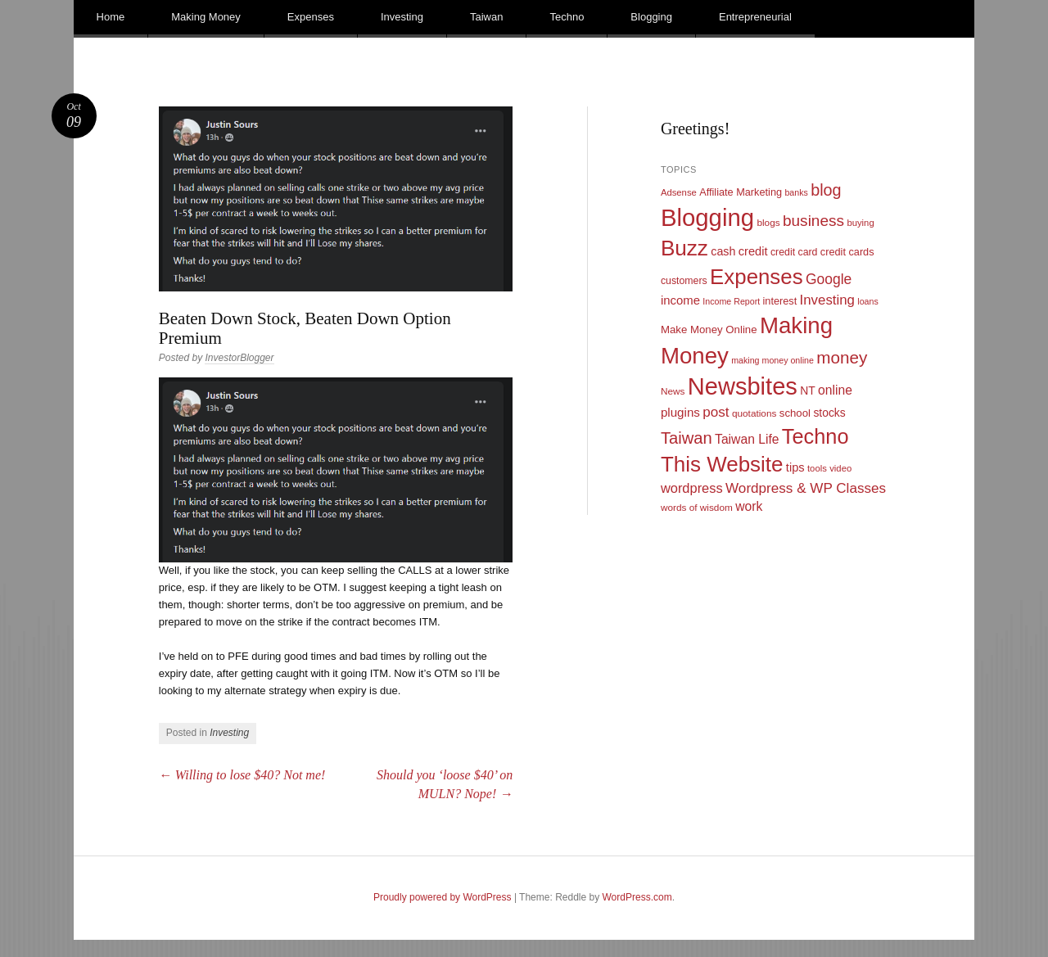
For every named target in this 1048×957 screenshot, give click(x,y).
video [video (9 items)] (840, 468)
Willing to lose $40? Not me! (242, 775)
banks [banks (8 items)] (795, 192)
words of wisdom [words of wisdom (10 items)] (697, 507)
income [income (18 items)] (680, 300)
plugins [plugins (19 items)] (680, 412)
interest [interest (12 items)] (780, 301)
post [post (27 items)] (715, 412)
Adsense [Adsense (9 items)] (679, 192)
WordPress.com (637, 897)
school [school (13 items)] (795, 413)
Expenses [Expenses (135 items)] (756, 276)
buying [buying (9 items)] (860, 223)
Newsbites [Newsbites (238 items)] (742, 386)
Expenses (310, 17)
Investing (402, 17)
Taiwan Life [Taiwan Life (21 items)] (747, 439)
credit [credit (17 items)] (753, 251)
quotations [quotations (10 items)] (754, 413)
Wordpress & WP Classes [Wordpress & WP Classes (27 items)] (805, 488)
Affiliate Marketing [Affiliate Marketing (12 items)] (740, 192)
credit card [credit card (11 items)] (794, 252)
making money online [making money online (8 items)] (772, 360)
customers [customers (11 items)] (684, 281)
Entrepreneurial (755, 17)
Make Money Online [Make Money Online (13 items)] (709, 329)
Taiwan (486, 17)
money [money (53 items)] (841, 357)
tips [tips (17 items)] (795, 467)
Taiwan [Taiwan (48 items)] (686, 438)
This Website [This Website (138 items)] (722, 464)
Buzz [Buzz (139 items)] (684, 248)
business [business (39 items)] (813, 220)
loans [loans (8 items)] (867, 301)
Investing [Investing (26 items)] (827, 300)
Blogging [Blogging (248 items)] (707, 217)
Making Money (206, 17)
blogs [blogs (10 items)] (768, 222)
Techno (566, 17)
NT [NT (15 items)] (807, 390)
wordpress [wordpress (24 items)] (692, 488)
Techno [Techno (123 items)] (815, 436)
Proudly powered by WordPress (442, 897)
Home (111, 17)
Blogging (651, 17)
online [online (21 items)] (835, 390)
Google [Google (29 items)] (829, 279)
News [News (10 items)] (673, 391)
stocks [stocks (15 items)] (829, 412)
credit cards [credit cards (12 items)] (847, 252)
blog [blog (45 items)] (826, 190)
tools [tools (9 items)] (817, 468)
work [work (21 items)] (748, 506)
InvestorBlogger (239, 357)
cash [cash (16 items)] (723, 251)
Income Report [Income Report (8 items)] (731, 301)
